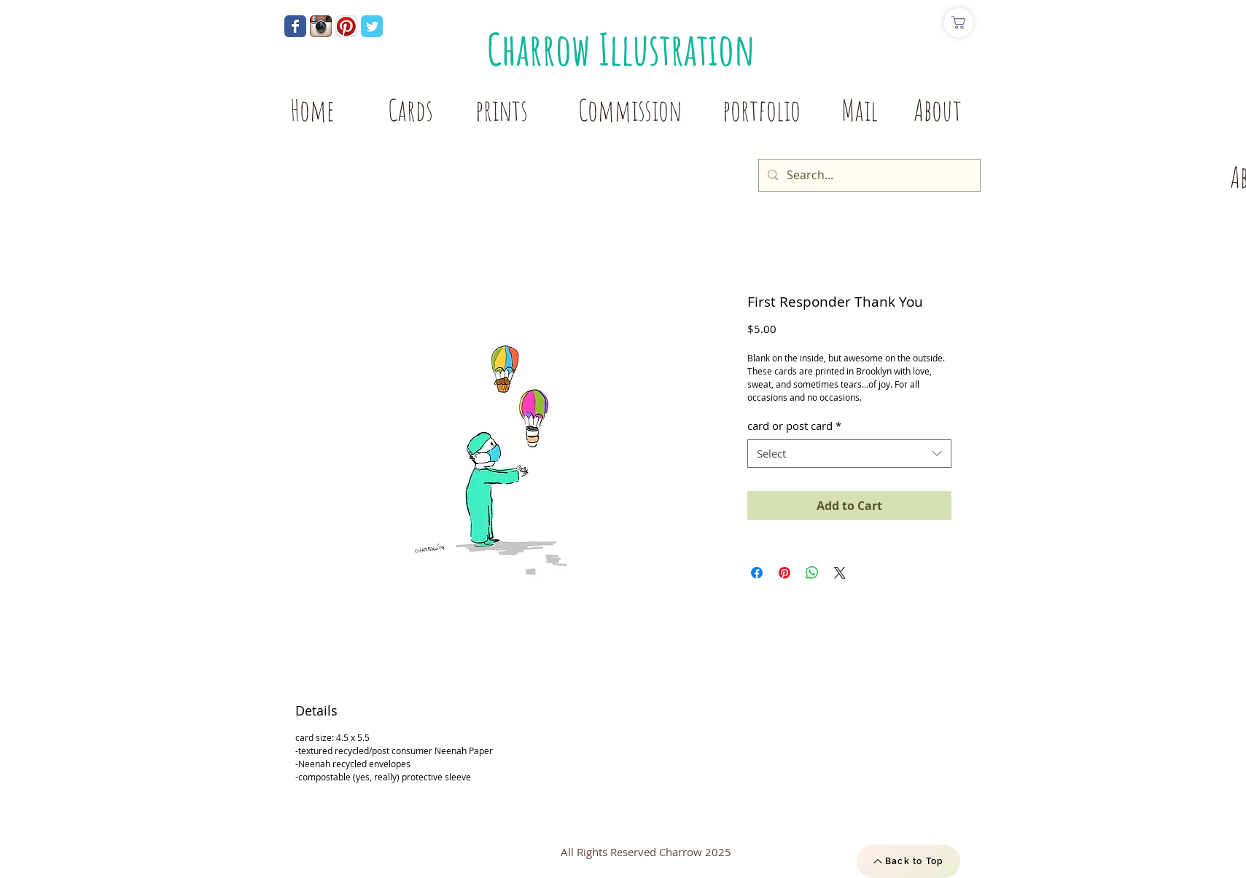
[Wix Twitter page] (372, 26)
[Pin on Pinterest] (784, 572)
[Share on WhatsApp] (812, 572)
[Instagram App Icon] (321, 26)
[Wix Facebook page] (295, 26)
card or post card (794, 425)
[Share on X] (840, 572)
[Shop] (958, 22)
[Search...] (868, 175)
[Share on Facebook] (757, 572)
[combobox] (849, 453)
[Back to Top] (908, 861)
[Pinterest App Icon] (346, 26)
